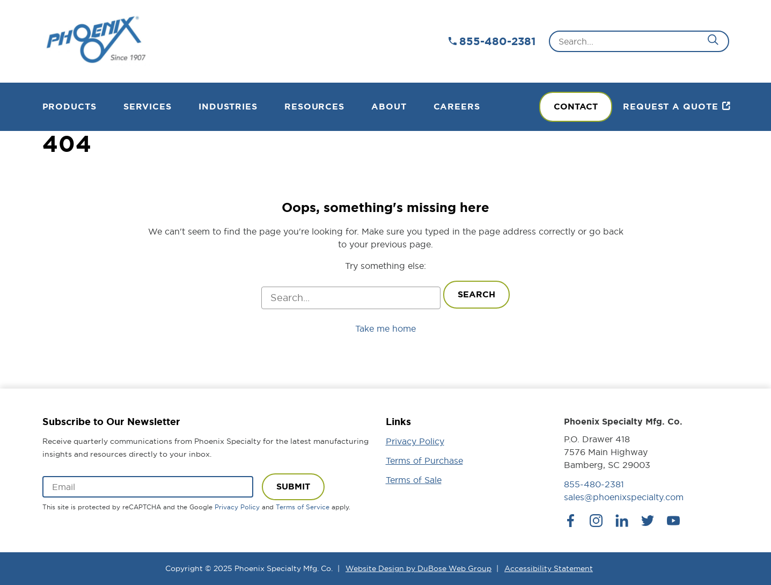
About (389, 106)
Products (69, 106)
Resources (314, 106)
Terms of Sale (414, 479)
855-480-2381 (497, 41)
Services (147, 106)
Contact (576, 106)
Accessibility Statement (548, 568)
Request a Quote (670, 106)
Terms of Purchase (424, 460)
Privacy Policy (237, 507)
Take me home (385, 328)
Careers (457, 106)
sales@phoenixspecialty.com (624, 497)
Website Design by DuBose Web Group (418, 568)
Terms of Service (302, 507)
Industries (228, 106)
